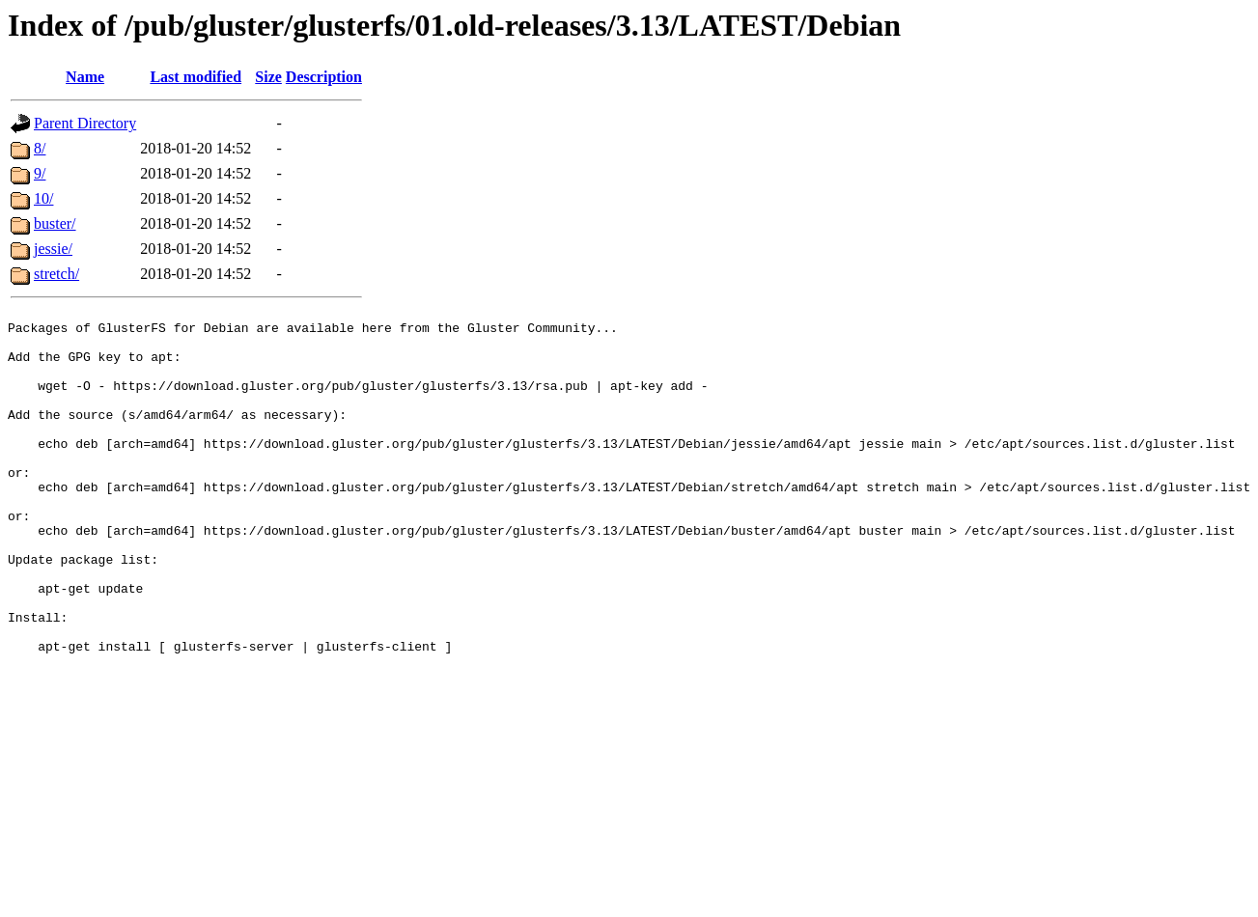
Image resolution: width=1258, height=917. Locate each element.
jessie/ (53, 248)
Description (324, 77)
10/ (43, 198)
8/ (39, 148)
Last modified (195, 77)
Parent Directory (85, 123)
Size (268, 77)
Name (85, 77)
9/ (39, 173)
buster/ (55, 223)
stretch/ (56, 273)
